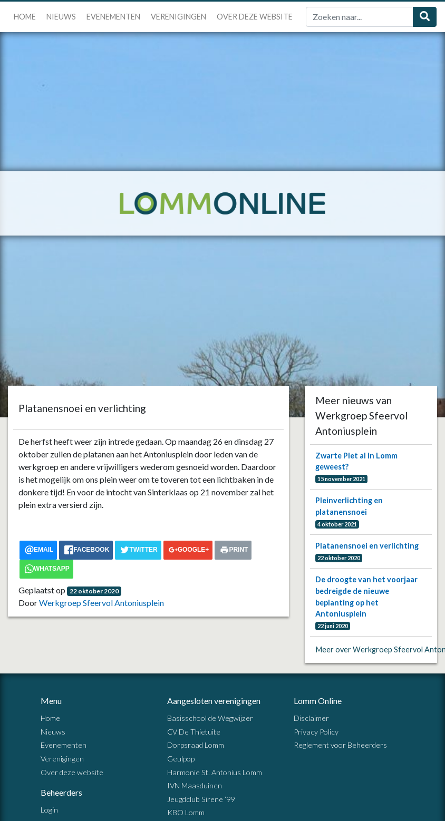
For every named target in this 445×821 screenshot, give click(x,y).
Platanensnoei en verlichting (367, 545)
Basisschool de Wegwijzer (210, 718)
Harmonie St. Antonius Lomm (214, 772)
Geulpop (181, 758)
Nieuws (61, 16)
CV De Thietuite (193, 731)
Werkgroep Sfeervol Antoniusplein (101, 603)
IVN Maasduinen (194, 785)
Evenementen (113, 16)
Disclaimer (311, 718)
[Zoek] (359, 17)
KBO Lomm (186, 812)
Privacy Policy (316, 731)
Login (49, 809)
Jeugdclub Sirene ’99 (201, 799)
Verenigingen (178, 16)
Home (25, 16)
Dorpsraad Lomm (195, 744)
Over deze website (255, 16)
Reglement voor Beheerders (340, 744)
